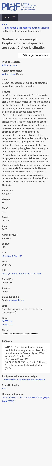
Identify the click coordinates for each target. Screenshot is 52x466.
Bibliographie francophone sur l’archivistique (27, 27)
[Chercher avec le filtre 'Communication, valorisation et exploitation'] (23, 379)
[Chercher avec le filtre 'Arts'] (4, 388)
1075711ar (7, 321)
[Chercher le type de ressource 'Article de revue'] (9, 65)
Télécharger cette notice (33, 55)
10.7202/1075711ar (12, 256)
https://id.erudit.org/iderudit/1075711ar (21, 273)
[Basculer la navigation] (10, 17)
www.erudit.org (16, 300)
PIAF (4, 24)
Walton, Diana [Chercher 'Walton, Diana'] (9, 74)
